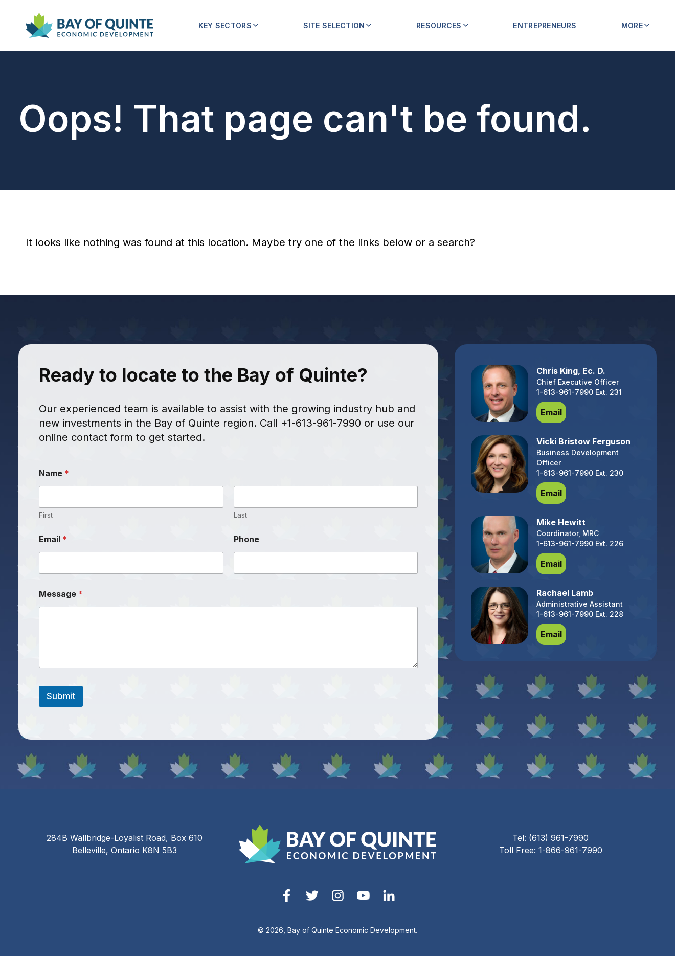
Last (240, 514)
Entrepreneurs (544, 25)
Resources (442, 25)
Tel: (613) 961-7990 (550, 838)
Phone (246, 539)
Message (61, 594)
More (635, 25)
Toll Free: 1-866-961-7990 (550, 850)
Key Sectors (228, 25)
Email (53, 539)
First (46, 514)
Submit (61, 696)
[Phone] (326, 563)
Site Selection (337, 25)
